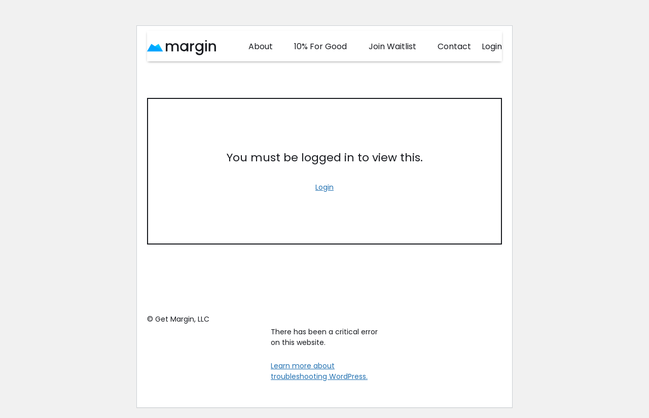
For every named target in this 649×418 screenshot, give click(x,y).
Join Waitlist (392, 46)
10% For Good (320, 46)
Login (492, 46)
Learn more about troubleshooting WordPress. (319, 371)
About (260, 46)
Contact (454, 46)
